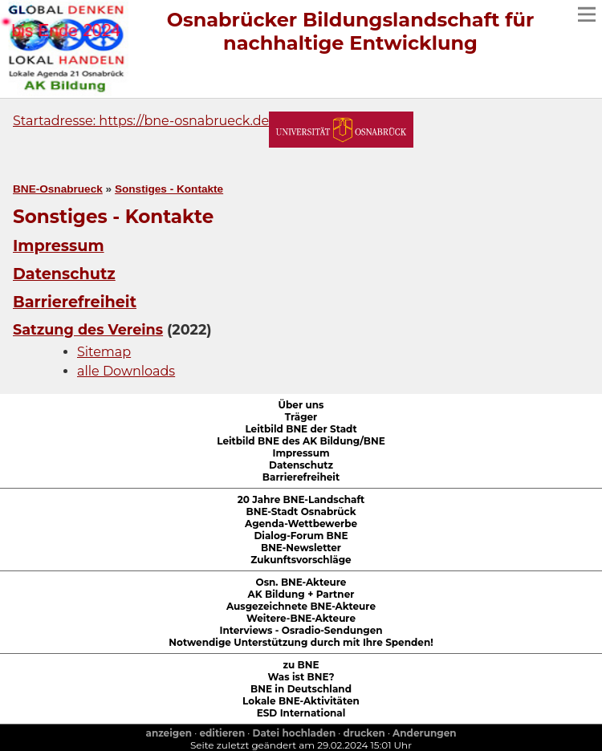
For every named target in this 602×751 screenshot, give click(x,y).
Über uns (301, 405)
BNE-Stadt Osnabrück (301, 511)
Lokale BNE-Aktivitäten (301, 701)
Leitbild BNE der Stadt (300, 429)
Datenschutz (64, 273)
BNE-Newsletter (301, 548)
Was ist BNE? (301, 677)
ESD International (301, 713)
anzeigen (168, 733)
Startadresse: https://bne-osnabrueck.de (141, 120)
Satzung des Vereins (88, 329)
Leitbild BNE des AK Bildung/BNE (301, 441)
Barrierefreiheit (74, 301)
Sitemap (104, 351)
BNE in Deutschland (301, 689)
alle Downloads (126, 371)
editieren (222, 733)
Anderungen (424, 733)
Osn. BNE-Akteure (301, 582)
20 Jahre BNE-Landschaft (301, 499)
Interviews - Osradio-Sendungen (300, 630)
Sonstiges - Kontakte (169, 189)
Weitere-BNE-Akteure (301, 618)
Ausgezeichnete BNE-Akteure (301, 606)
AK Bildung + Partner (301, 594)
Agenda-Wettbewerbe (301, 524)
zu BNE (301, 665)
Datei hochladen (294, 733)
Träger (301, 417)
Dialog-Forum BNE (301, 536)
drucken (364, 733)
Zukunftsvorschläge (300, 560)
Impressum (58, 245)
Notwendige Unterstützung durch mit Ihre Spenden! (301, 642)
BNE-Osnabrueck (58, 189)
